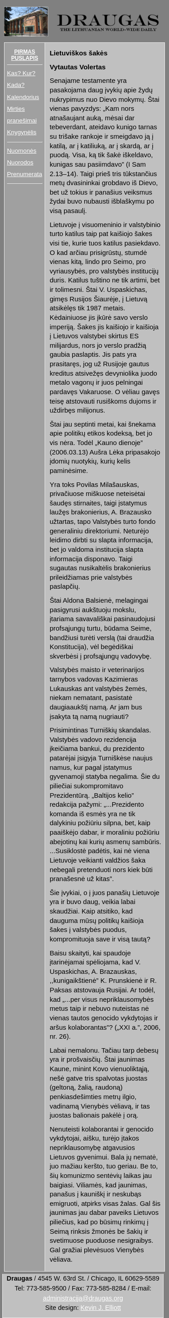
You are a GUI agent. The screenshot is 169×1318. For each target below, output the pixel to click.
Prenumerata (24, 174)
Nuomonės (21, 150)
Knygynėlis (21, 132)
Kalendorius (23, 97)
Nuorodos (20, 162)
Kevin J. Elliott (101, 1307)
